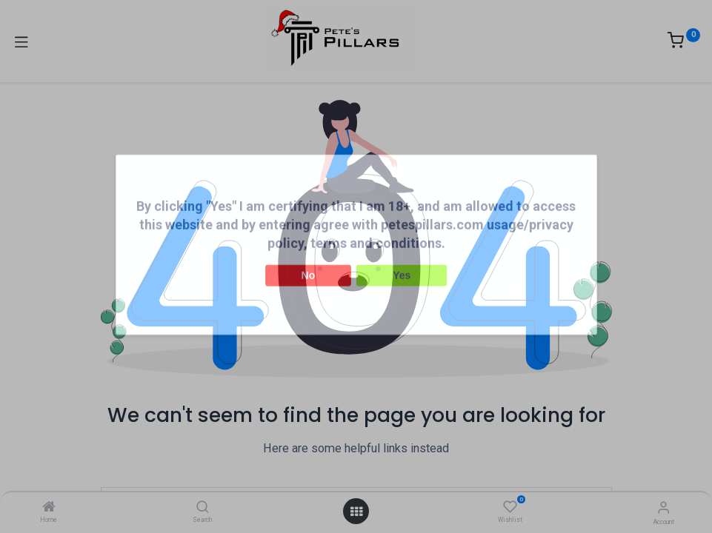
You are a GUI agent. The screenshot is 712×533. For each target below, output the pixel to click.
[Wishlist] (510, 507)
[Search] (203, 508)
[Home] (49, 508)
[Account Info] (663, 507)
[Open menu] (356, 511)
